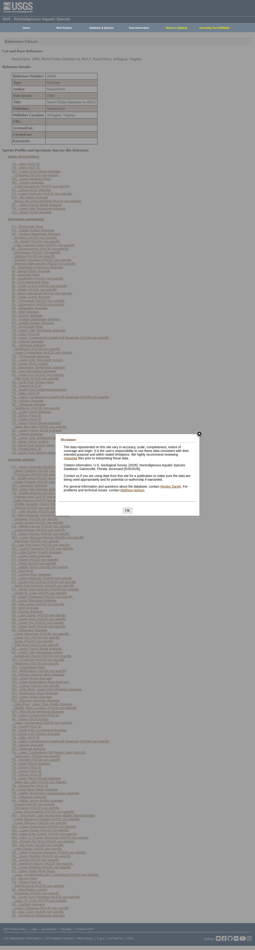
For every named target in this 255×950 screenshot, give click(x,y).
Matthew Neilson (132, 490)
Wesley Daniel (170, 486)
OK (127, 510)
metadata (70, 458)
